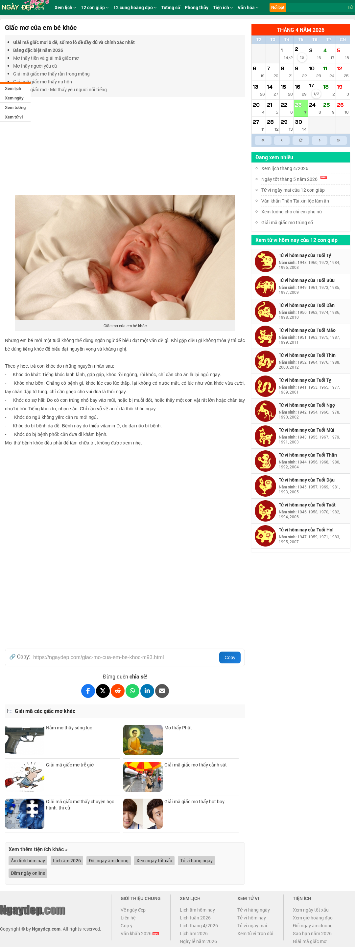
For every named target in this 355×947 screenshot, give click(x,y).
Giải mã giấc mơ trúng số (287, 222)
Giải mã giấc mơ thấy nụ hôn (42, 81)
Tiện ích (223, 7)
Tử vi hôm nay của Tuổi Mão (307, 330)
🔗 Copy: (19, 656)
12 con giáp (95, 7)
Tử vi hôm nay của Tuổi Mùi (306, 430)
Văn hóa (248, 7)
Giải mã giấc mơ (309, 941)
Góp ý (126, 925)
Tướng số (170, 7)
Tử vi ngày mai (252, 925)
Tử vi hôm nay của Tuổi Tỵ (305, 380)
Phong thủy (196, 7)
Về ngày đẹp (133, 910)
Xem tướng (15, 107)
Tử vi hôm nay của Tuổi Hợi (306, 530)
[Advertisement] (125, 146)
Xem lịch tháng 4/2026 (284, 168)
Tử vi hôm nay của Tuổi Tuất (307, 505)
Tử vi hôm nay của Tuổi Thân (308, 455)
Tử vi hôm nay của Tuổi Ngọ (307, 405)
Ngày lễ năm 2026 (198, 941)
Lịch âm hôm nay (197, 910)
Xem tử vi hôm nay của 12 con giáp (296, 239)
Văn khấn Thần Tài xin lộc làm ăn (295, 201)
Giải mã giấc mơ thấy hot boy (194, 801)
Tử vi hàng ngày (196, 860)
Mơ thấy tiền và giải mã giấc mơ (46, 58)
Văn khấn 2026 (140, 933)
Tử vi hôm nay (251, 918)
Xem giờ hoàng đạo (313, 918)
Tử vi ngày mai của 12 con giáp (293, 190)
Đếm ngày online (28, 873)
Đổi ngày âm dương (109, 860)
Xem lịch (13, 88)
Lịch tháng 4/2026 (199, 925)
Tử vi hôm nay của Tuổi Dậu (307, 480)
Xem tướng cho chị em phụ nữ (291, 211)
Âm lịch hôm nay (28, 860)
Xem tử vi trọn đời (255, 933)
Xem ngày (14, 98)
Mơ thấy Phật (178, 727)
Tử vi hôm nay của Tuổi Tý (305, 255)
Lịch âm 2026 (67, 860)
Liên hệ (128, 918)
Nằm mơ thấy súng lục (69, 727)
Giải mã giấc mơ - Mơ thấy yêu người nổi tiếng (60, 89)
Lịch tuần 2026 (195, 918)
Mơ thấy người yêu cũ (35, 66)
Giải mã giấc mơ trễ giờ (70, 765)
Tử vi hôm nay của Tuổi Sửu (307, 280)
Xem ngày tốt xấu (154, 860)
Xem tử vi (14, 117)
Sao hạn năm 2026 (312, 933)
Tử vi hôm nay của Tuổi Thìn (307, 355)
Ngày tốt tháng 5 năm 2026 (294, 179)
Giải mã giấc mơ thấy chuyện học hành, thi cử (80, 804)
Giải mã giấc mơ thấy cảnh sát (195, 765)
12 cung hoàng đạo (135, 7)
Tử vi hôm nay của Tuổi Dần (307, 305)
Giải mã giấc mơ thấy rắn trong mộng (51, 74)
